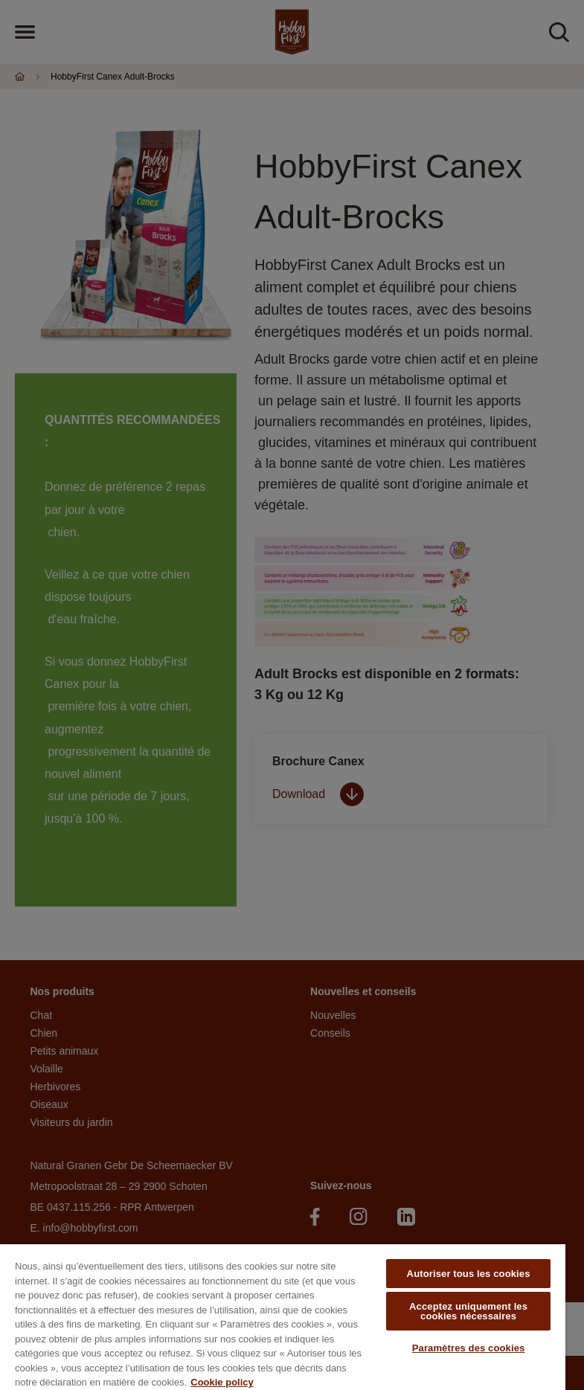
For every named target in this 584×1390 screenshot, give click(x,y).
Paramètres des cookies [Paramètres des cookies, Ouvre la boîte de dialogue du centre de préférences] (468, 1348)
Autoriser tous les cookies (468, 1273)
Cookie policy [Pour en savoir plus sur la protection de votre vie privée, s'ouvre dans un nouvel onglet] (222, 1382)
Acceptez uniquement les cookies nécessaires (468, 1311)
